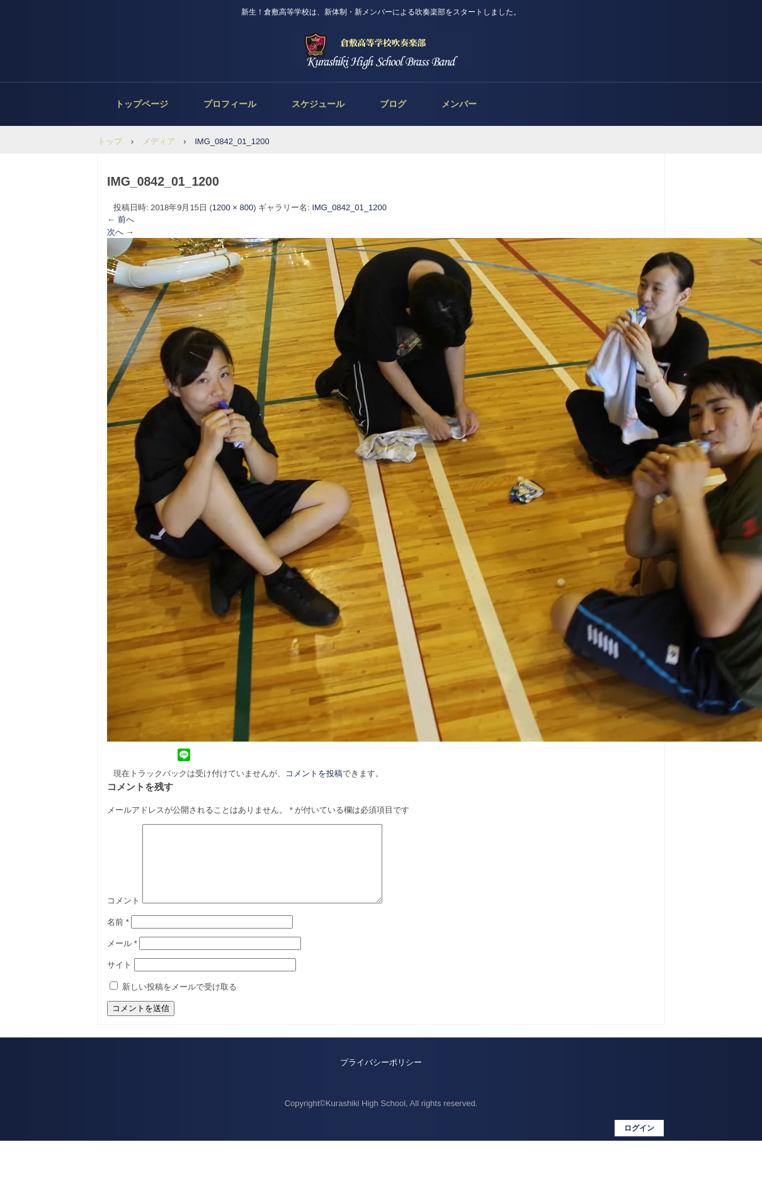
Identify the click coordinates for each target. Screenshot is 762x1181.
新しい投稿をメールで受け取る (179, 1002)
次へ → (120, 232)
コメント (123, 915)
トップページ (141, 104)
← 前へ (120, 219)
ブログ (393, 104)
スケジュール (318, 104)
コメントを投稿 (314, 773)
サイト (119, 980)
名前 (118, 937)
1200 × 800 (232, 207)
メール (122, 958)
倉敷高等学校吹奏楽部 (381, 50)
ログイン (639, 1143)
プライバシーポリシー (381, 1077)
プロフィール (229, 104)
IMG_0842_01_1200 (349, 207)
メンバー (459, 104)
